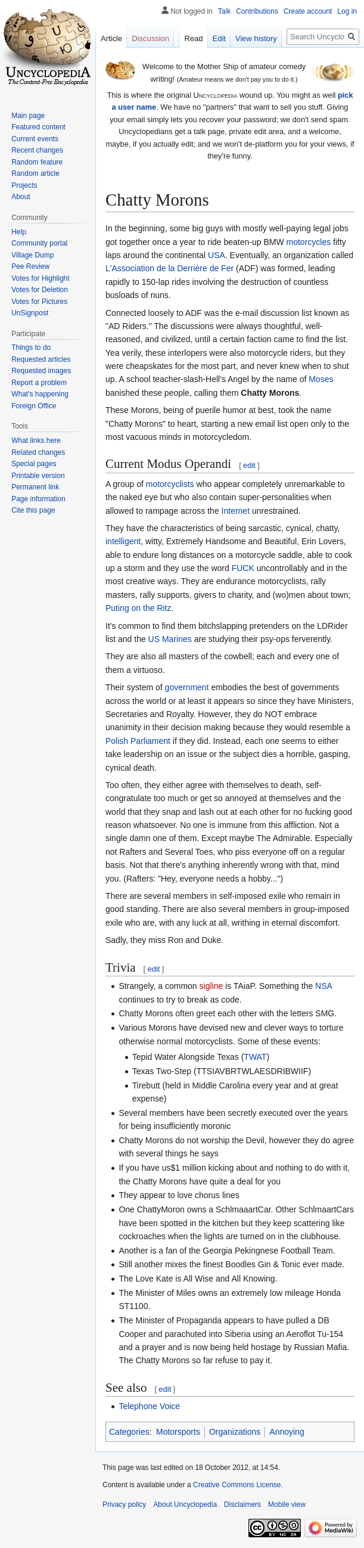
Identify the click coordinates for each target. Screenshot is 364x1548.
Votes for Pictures (39, 301)
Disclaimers (242, 1504)
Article (111, 38)
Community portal (39, 243)
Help (18, 232)
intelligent (123, 541)
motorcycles (309, 242)
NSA (323, 986)
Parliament (150, 741)
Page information (38, 499)
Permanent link (35, 487)
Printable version (37, 475)
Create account (308, 11)
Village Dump (32, 255)
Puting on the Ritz (138, 608)
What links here (36, 440)
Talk (224, 11)
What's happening (40, 394)
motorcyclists (170, 484)
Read (193, 38)
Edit (219, 38)
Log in (347, 11)
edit (249, 465)
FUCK (243, 568)
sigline (211, 986)
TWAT (255, 1057)
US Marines (170, 639)
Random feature (37, 162)
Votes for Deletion (39, 290)
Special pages (33, 464)
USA (216, 255)
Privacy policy (124, 1504)
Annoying (286, 1432)
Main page (28, 115)
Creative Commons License (237, 1485)
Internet (236, 511)
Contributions (257, 11)
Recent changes (37, 150)
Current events (34, 139)
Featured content (38, 127)
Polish (116, 741)
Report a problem (39, 383)
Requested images (41, 371)
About (20, 197)
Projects (24, 185)
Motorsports (178, 1432)
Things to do (31, 347)
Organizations (234, 1432)
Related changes (38, 452)
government (187, 687)
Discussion (150, 38)
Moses (321, 379)
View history (256, 38)
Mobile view (287, 1504)
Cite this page (33, 510)
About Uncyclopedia (185, 1504)
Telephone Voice (149, 1406)
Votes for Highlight (40, 278)
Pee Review (30, 266)
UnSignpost (29, 313)
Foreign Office (33, 406)
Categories (129, 1432)
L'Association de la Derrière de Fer (169, 268)
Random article (35, 173)
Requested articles (40, 359)
